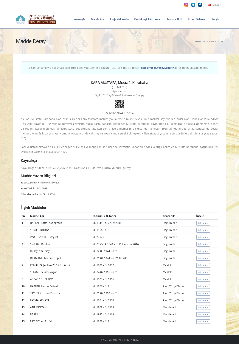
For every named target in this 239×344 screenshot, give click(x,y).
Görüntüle (203, 223)
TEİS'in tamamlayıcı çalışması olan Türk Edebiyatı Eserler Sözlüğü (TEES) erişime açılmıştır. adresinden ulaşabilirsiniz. (117, 67)
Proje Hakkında (119, 19)
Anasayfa (79, 19)
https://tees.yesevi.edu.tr (157, 67)
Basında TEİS (174, 19)
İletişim (216, 19)
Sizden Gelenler (196, 19)
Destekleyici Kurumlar (147, 19)
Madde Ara (97, 19)
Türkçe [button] (214, 4)
